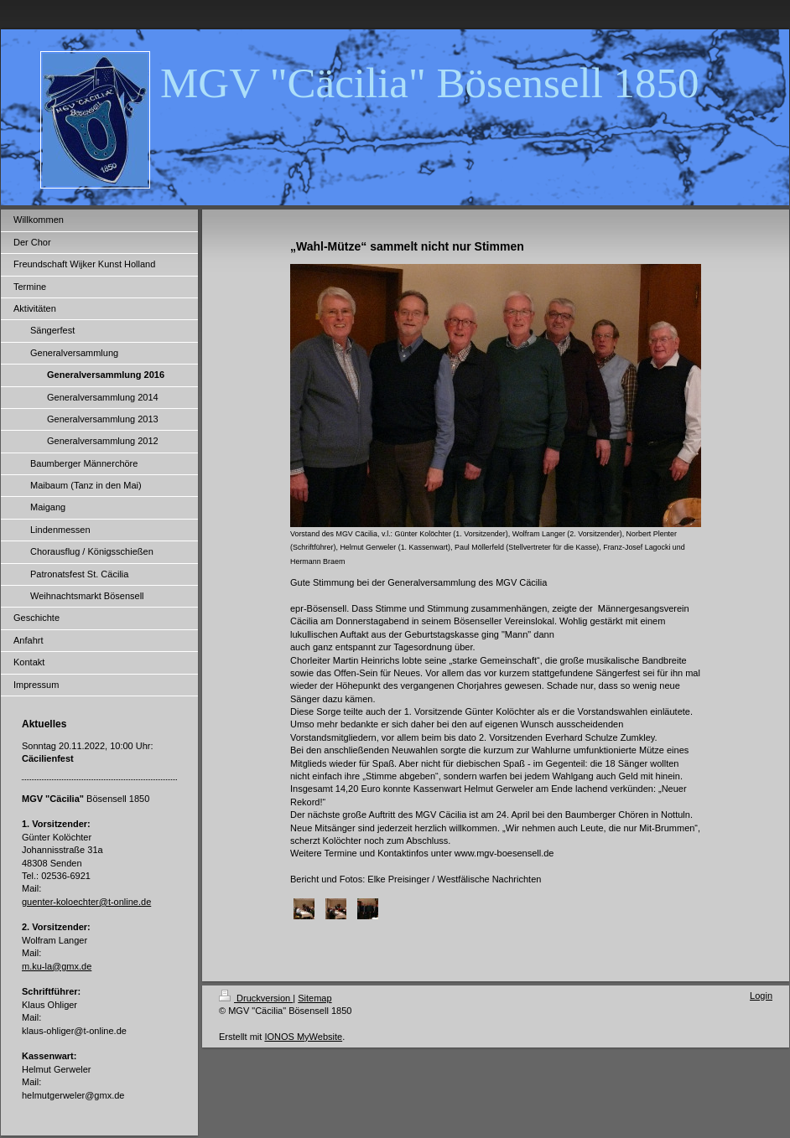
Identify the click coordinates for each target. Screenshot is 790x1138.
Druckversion (256, 998)
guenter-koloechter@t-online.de (86, 902)
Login (761, 996)
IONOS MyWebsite (303, 1037)
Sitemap (314, 998)
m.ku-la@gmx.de (56, 966)
